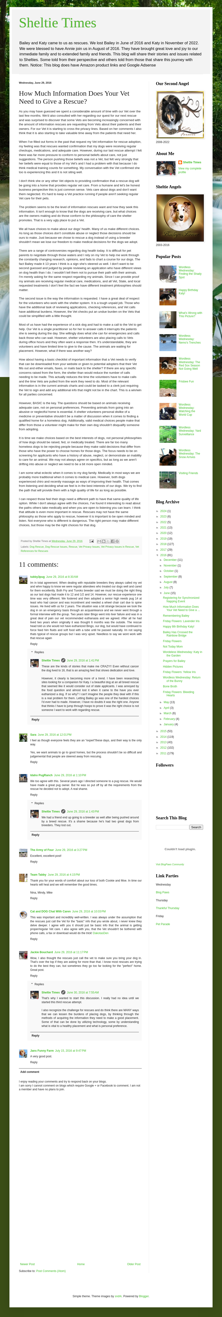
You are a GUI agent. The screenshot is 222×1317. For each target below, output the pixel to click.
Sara (33, 734)
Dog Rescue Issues (56, 546)
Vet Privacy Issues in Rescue (117, 546)
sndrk (118, 1296)
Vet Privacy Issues (89, 546)
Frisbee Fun (186, 381)
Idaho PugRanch (41, 775)
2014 (163, 737)
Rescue (73, 546)
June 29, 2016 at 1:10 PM (70, 775)
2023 (163, 516)
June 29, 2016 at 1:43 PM (83, 811)
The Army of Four (42, 850)
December (171, 560)
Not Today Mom (173, 646)
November (171, 565)
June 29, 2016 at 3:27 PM (71, 850)
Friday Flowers (172, 641)
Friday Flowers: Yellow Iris (179, 672)
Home (81, 1264)
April (167, 708)
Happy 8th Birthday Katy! (178, 626)
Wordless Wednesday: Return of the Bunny (182, 679)
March (168, 713)
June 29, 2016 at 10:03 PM (89, 911)
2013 (163, 742)
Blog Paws (162, 892)
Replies (39, 652)
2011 (163, 753)
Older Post (134, 1264)
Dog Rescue (37, 546)
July (167, 587)
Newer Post (27, 1264)
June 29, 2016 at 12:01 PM (54, 734)
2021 (163, 527)
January (169, 724)
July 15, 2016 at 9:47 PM (70, 1050)
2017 (163, 549)
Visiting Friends (188, 473)
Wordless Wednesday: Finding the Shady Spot (190, 272)
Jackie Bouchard (41, 952)
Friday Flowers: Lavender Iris (181, 621)
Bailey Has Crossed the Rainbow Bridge (177, 634)
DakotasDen (101, 933)
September (171, 576)
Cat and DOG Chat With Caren (50, 911)
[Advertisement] (80, 1227)
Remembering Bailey (176, 615)
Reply (34, 644)
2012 (163, 747)
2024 (163, 511)
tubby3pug (37, 576)
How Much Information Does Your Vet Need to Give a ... (181, 608)
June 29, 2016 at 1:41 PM (83, 660)
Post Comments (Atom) (51, 1271)
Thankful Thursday (167, 908)
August (168, 582)
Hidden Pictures (173, 666)
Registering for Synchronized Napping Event (181, 599)
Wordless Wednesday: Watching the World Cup (187, 409)
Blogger (144, 1296)
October (169, 571)
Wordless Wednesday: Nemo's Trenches (190, 339)
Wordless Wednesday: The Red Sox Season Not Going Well (189, 363)
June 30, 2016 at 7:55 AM (83, 992)
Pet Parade (163, 924)
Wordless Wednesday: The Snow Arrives (189, 454)
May (167, 702)
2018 (163, 544)
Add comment (29, 1072)
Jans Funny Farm (42, 1050)
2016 (163, 555)
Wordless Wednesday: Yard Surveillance (190, 431)
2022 (163, 522)
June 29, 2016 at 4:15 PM (64, 874)
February (170, 719)
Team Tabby (38, 874)
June (167, 593)
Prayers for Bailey (174, 661)
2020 (163, 533)
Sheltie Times (57, 22)
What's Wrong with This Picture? (190, 314)
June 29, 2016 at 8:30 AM (62, 576)
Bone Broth (170, 686)
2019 (163, 538)
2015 (163, 731)
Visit (170, 864)
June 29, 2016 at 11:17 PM (71, 952)
